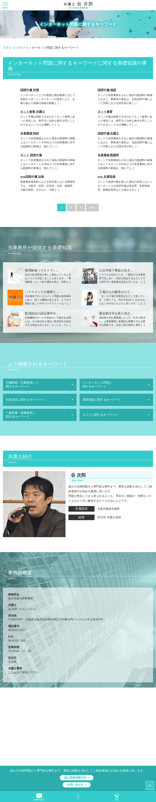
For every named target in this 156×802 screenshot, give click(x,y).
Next (92, 207)
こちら (12, 672)
